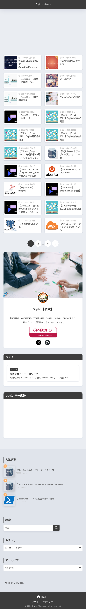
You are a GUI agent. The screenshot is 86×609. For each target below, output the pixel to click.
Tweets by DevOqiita (14, 583)
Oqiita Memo (43, 4)
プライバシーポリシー (42, 602)
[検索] (56, 528)
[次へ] (55, 243)
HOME (43, 597)
